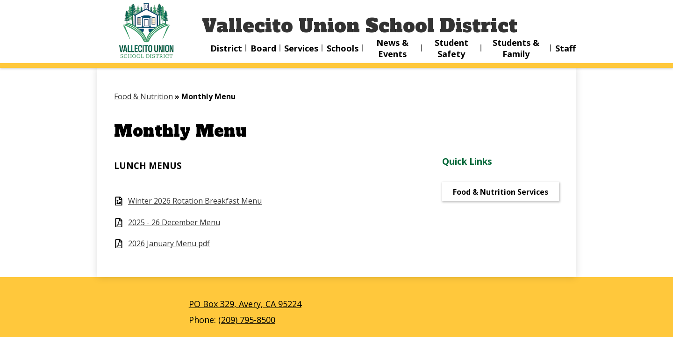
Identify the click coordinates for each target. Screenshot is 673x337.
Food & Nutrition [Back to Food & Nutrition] (143, 96)
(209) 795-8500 (246, 319)
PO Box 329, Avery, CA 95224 (245, 303)
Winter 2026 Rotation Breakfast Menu (195, 201)
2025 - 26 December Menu (174, 222)
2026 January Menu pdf (169, 243)
